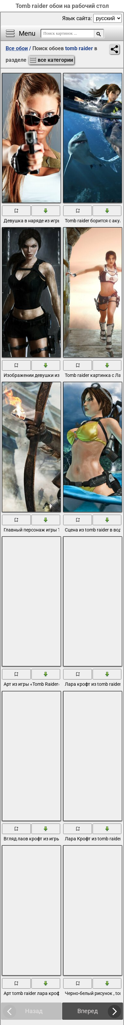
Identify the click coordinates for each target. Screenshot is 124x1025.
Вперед (87, 1010)
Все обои (17, 48)
